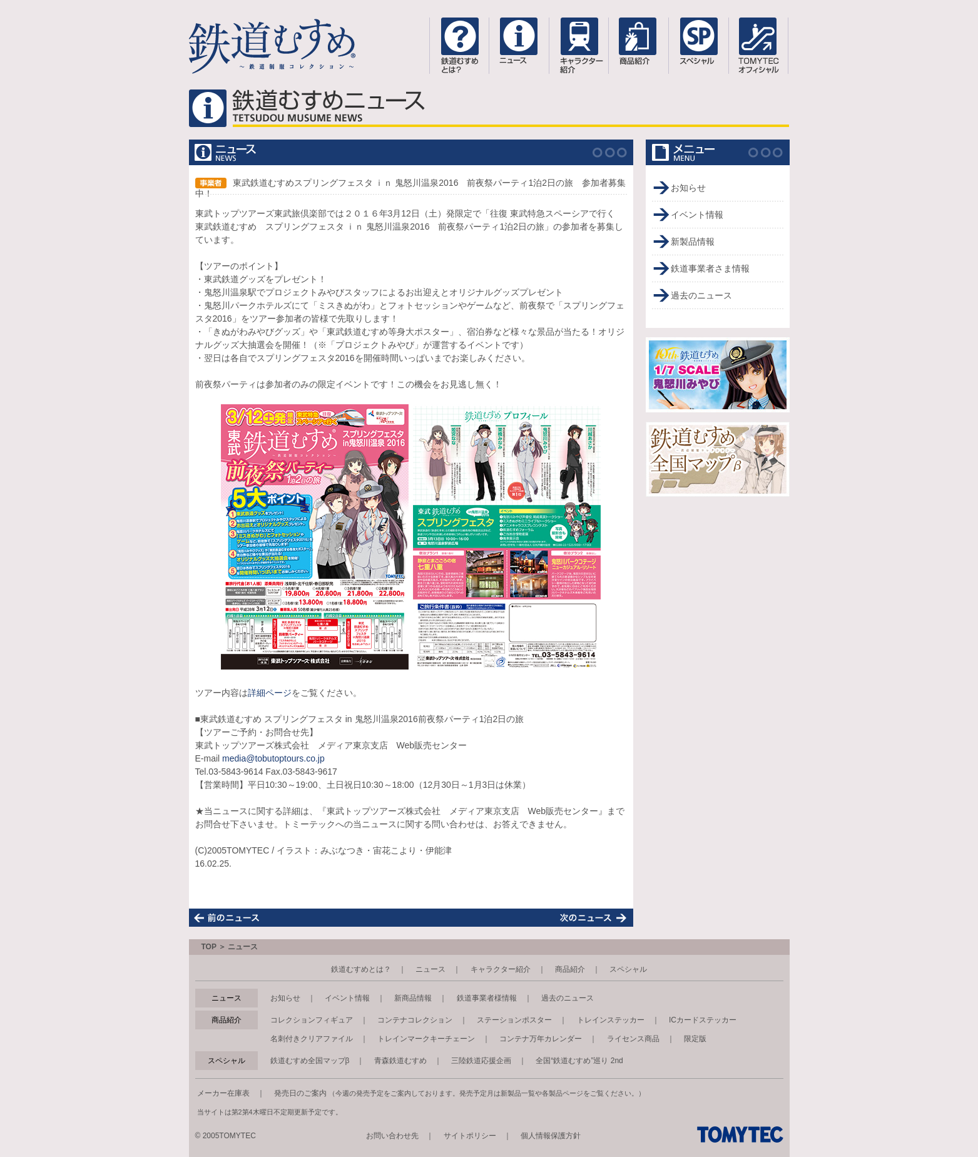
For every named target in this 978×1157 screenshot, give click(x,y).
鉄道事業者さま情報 (710, 268)
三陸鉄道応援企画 (481, 1060)
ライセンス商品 (633, 1038)
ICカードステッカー (702, 1020)
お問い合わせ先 (392, 1135)
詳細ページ (270, 693)
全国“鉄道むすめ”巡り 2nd (579, 1060)
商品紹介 (570, 969)
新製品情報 (693, 242)
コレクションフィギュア (311, 1020)
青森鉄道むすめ (400, 1060)
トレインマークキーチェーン (426, 1038)
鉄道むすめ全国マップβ (310, 1060)
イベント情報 (697, 215)
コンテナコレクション (414, 1020)
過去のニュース (701, 295)
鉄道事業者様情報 (487, 998)
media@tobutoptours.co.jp (273, 758)
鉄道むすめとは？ (361, 969)
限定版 (695, 1038)
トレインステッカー (610, 1020)
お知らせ (688, 188)
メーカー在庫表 (223, 1093)
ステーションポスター (514, 1020)
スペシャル (628, 969)
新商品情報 (413, 998)
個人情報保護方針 (551, 1135)
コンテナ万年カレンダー (540, 1038)
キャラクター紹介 (501, 969)
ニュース (430, 969)
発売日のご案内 (300, 1093)
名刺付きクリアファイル (311, 1038)
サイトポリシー (470, 1135)
